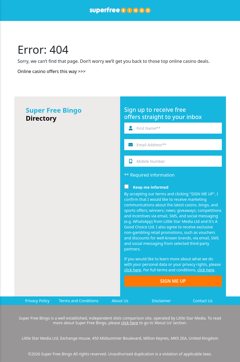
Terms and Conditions (78, 300)
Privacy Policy (37, 300)
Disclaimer (161, 300)
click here (132, 269)
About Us (120, 300)
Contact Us (202, 300)
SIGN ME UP (173, 281)
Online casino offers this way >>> (52, 71)
